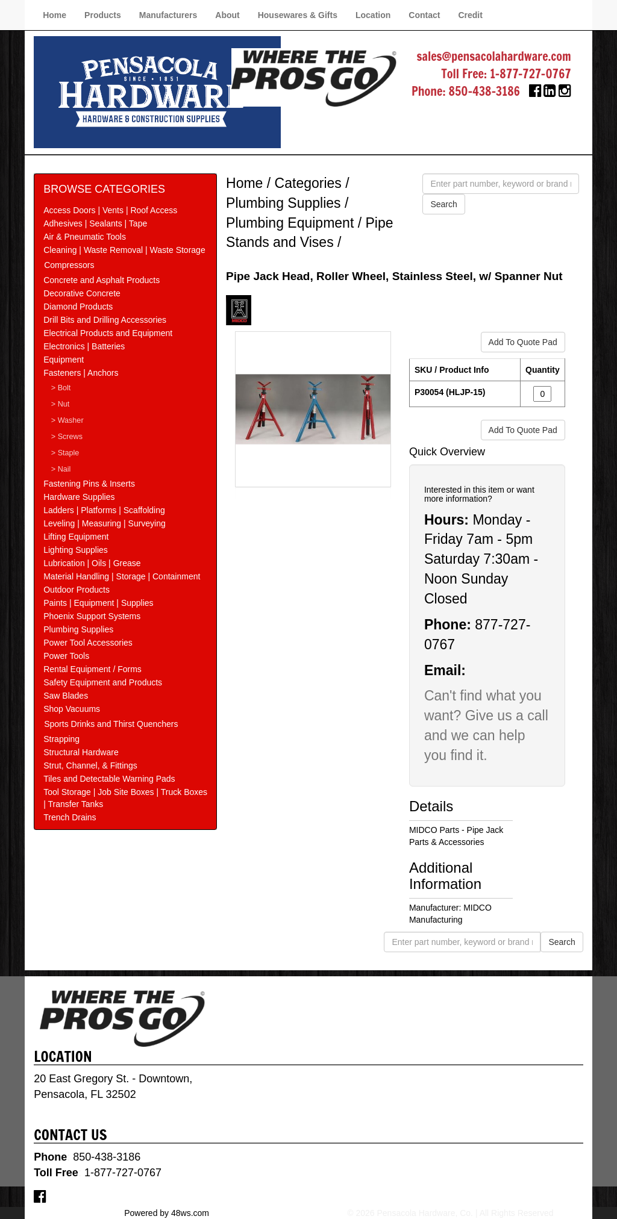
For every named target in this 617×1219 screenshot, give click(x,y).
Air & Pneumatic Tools (84, 237)
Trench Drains (69, 817)
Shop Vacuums (71, 709)
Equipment (63, 359)
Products (102, 15)
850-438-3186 (484, 91)
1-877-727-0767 (530, 74)
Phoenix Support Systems (91, 616)
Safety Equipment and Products (102, 682)
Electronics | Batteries (84, 346)
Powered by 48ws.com (166, 1213)
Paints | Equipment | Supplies (98, 603)
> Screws (67, 436)
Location (372, 15)
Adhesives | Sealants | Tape (95, 223)
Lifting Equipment (75, 536)
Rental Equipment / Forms (92, 669)
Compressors (69, 265)
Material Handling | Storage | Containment (121, 576)
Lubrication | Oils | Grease (91, 563)
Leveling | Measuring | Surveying (104, 523)
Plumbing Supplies (78, 629)
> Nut (60, 404)
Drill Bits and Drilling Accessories (104, 320)
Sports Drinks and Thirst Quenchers (111, 724)
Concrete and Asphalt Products (101, 280)
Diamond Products (78, 306)
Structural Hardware (81, 752)
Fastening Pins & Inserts (89, 483)
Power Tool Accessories (88, 642)
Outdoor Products (76, 589)
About (227, 15)
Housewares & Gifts (297, 15)
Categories (308, 183)
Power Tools (66, 656)
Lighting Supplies (75, 550)
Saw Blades (65, 695)
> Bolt (61, 388)
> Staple (65, 453)
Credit (470, 15)
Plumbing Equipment (290, 223)
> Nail (61, 469)
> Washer (67, 420)
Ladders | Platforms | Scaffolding (104, 510)
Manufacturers (168, 15)
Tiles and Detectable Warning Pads (109, 779)
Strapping (61, 739)
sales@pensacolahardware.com (493, 56)
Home (54, 15)
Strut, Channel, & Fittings (90, 765)
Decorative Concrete (82, 293)
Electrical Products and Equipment (107, 333)
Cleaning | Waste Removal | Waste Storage (124, 250)
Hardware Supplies (78, 497)
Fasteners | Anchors (80, 373)
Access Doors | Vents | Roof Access (110, 210)
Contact (424, 15)
